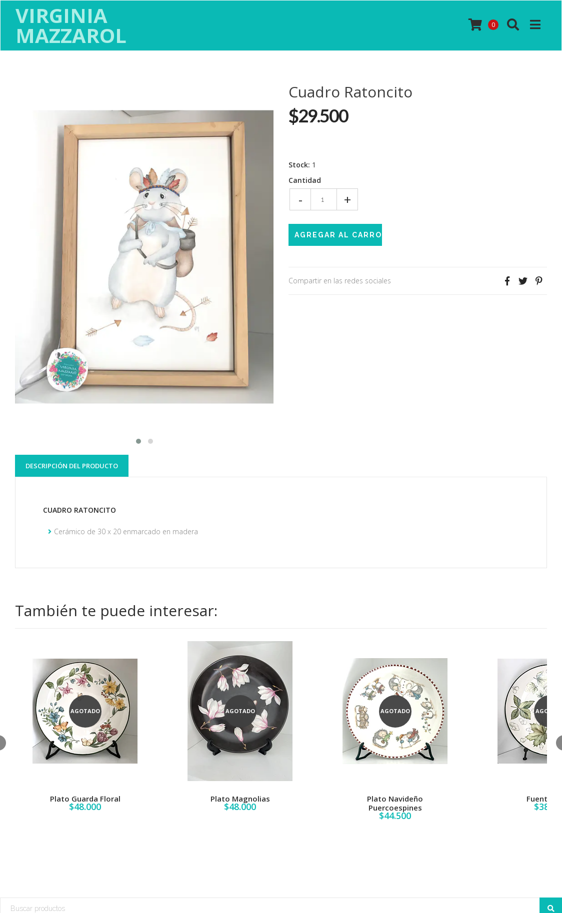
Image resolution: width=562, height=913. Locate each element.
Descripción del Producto (72, 465)
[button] (138, 440)
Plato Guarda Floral (85, 798)
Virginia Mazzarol (71, 25)
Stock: (299, 164)
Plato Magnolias (240, 798)
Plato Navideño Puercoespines (395, 803)
